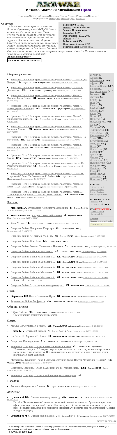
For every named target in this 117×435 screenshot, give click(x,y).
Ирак (92, 102)
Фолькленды (96, 132)
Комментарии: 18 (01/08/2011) (64, 187)
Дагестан (94, 97)
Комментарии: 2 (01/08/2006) (95, 277)
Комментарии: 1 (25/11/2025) (91, 326)
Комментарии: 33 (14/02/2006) (91, 301)
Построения (83, 16)
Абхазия (94, 77)
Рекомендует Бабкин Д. (100, 194)
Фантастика (96, 149)
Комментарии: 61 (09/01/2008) (65, 82)
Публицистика (97, 163)
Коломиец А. (87, 46)
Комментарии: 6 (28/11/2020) (65, 223)
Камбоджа (95, 108)
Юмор (93, 171)
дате (72, 18)
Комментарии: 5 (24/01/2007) (97, 285)
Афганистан (96, 80)
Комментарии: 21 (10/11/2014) (28, 210)
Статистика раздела (106, 421)
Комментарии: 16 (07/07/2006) (34, 179)
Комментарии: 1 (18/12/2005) (68, 90)
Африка (94, 83)
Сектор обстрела (97, 189)
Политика (95, 179)
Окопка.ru (94, 16)
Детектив (95, 154)
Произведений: (97, 204)
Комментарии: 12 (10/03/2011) (34, 197)
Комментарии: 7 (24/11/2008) (94, 251)
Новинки (55, 16)
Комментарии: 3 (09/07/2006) (40, 363)
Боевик (93, 152)
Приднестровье (98, 121)
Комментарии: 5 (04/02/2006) (19, 231)
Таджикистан (97, 130)
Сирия (93, 124)
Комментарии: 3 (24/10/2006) (102, 416)
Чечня (93, 138)
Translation (95, 176)
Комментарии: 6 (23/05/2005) (84, 341)
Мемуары (95, 143)
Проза (93, 146)
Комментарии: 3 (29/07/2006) (94, 262)
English (64, 16)
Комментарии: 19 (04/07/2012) (96, 296)
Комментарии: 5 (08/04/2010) (85, 331)
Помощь (72, 16)
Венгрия (94, 88)
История (94, 165)
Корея (93, 113)
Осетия (94, 116)
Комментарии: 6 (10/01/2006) (103, 246)
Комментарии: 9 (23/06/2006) (95, 267)
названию (80, 18)
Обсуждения (43, 16)
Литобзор (95, 168)
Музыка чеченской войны (101, 221)
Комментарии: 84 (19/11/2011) (20, 370)
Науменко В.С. (97, 214)
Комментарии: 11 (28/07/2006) (95, 272)
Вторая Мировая (98, 91)
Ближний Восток (99, 86)
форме (52, 18)
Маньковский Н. (97, 211)
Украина (94, 127)
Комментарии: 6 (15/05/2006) (92, 236)
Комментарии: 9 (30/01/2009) (83, 386)
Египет (93, 99)
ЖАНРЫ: (95, 75)
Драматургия (96, 160)
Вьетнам (94, 94)
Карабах (94, 110)
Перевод (94, 174)
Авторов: (94, 202)
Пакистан (95, 119)
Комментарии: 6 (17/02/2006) (25, 218)
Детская (94, 157)
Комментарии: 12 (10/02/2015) (92, 336)
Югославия (96, 141)
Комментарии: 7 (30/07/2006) (67, 140)
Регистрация (23, 16)
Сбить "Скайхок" (97, 192)
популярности (63, 18)
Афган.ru (94, 218)
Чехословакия (97, 135)
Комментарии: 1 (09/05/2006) (67, 312)
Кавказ (93, 105)
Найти (34, 16)
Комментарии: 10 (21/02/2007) (64, 158)
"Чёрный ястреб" (97, 187)
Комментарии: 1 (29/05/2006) (94, 257)
